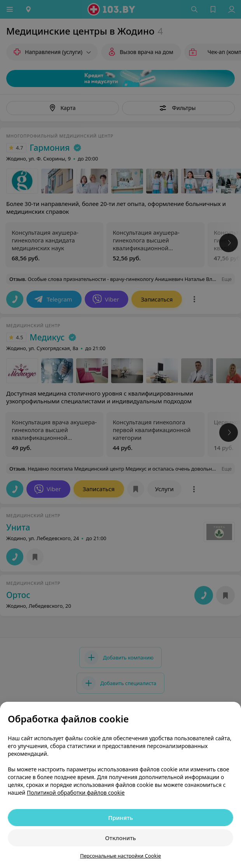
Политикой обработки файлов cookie (76, 792)
